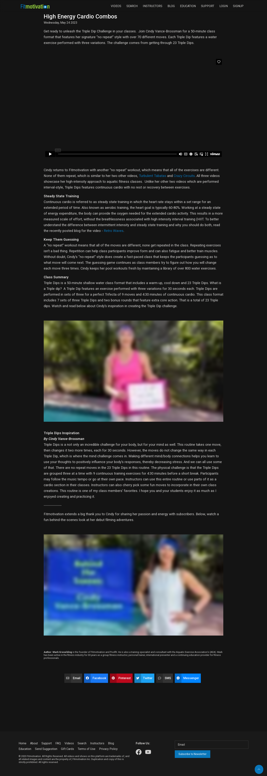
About (34, 743)
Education (188, 6)
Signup (238, 6)
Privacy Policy (108, 749)
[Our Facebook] (138, 752)
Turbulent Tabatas (152, 176)
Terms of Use (86, 749)
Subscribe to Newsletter (192, 754)
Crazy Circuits (184, 176)
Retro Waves (113, 231)
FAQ (58, 743)
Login (223, 6)
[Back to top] (259, 769)
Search (132, 6)
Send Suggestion (46, 749)
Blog (171, 6)
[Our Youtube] (148, 752)
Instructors (152, 6)
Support (207, 6)
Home (22, 743)
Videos (116, 6)
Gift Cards (67, 749)
